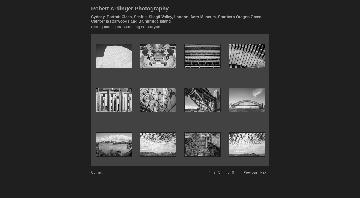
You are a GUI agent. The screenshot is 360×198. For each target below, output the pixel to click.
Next (263, 172)
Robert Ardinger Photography (130, 9)
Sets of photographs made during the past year (125, 27)
